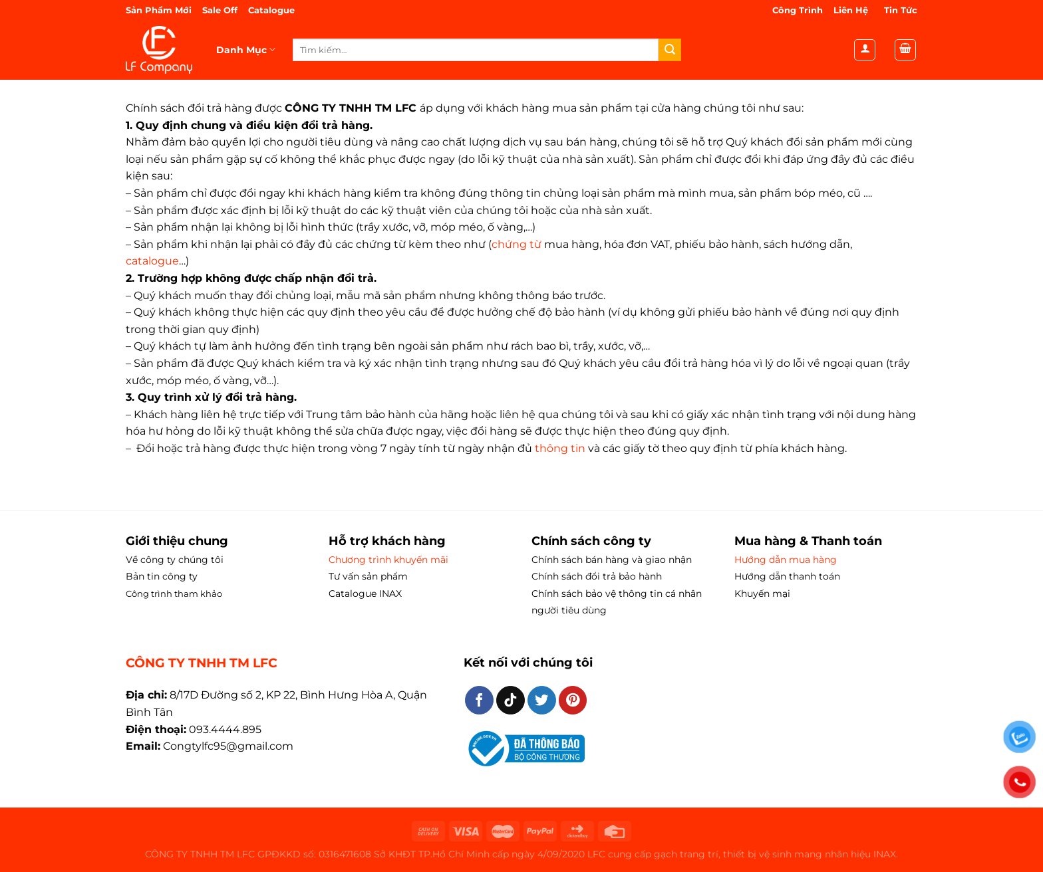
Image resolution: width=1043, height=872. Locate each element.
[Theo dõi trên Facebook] (479, 700)
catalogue (152, 261)
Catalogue (271, 10)
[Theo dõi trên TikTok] (510, 700)
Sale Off (219, 10)
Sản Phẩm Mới (160, 10)
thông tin (560, 448)
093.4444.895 (225, 729)
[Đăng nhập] (864, 49)
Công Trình (797, 10)
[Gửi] (670, 50)
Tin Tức (899, 10)
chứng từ (516, 244)
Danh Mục (245, 49)
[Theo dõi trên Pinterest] (573, 700)
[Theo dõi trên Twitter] (541, 700)
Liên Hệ (850, 10)
